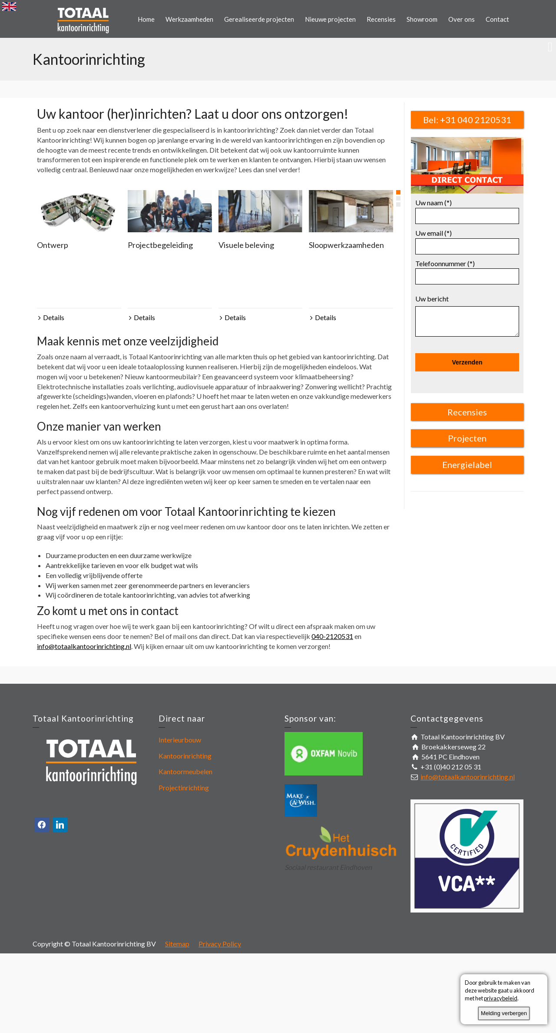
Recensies (381, 19)
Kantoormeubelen (185, 771)
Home (146, 19)
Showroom (422, 19)
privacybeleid (500, 998)
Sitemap (177, 943)
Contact (497, 19)
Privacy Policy (220, 943)
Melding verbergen (504, 1013)
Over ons (461, 19)
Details (53, 317)
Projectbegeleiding (160, 245)
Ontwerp (52, 245)
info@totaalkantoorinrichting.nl (84, 646)
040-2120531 (332, 636)
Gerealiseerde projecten (259, 19)
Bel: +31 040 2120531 (467, 119)
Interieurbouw (180, 739)
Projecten (467, 438)
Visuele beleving (246, 245)
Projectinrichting (184, 787)
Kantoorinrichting (185, 756)
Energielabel (467, 464)
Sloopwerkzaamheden (346, 245)
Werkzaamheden (189, 19)
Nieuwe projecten (330, 19)
